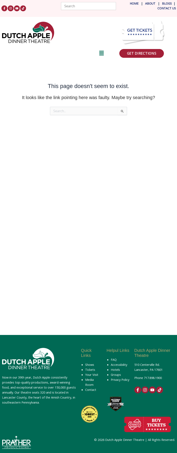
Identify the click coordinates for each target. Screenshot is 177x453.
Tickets (90, 369)
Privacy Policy (120, 380)
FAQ (114, 359)
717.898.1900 (153, 378)
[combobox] (88, 6)
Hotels (115, 369)
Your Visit (91, 374)
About (150, 3)
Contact (90, 390)
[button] (53, 54)
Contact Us (166, 8)
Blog (165, 3)
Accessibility (119, 364)
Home (134, 3)
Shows (89, 364)
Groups (116, 374)
